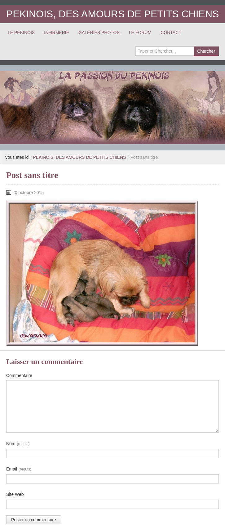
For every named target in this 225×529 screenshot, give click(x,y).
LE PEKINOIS (21, 32)
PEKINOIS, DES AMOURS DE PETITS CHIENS (112, 14)
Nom (17, 444)
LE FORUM (140, 32)
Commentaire (19, 375)
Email (18, 469)
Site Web (15, 494)
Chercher (206, 51)
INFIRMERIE (56, 32)
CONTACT (171, 32)
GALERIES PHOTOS (99, 32)
